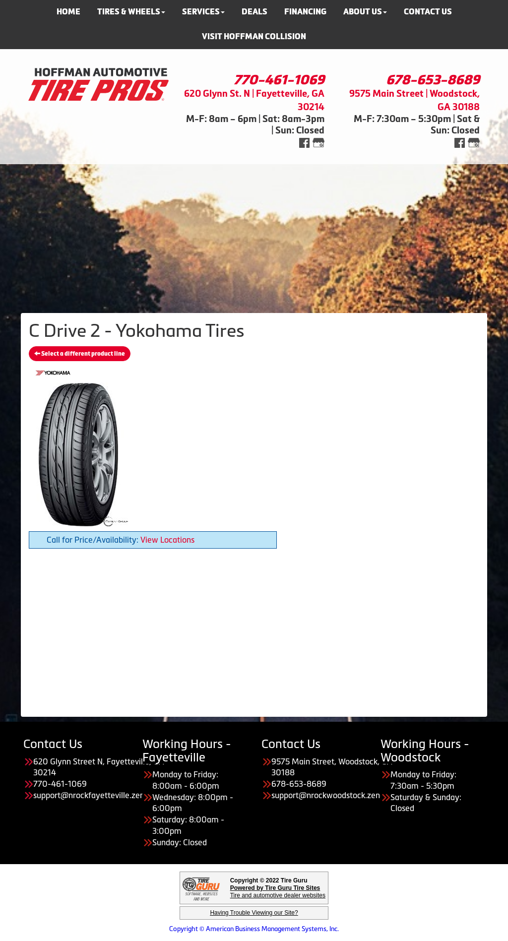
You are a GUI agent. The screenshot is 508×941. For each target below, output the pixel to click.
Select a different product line (79, 353)
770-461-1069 (279, 79)
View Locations (167, 539)
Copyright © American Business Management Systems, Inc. (254, 929)
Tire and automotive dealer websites (277, 891)
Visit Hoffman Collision (254, 36)
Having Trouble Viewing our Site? (254, 912)
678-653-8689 (433, 79)
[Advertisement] (254, 233)
